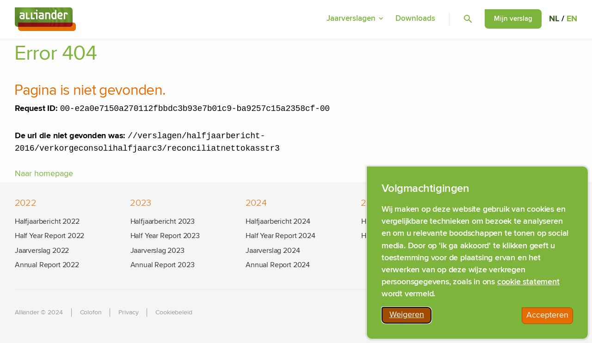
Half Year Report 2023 (165, 235)
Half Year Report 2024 (280, 235)
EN (572, 19)
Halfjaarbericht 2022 (47, 221)
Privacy (128, 312)
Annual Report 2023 (162, 265)
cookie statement (528, 283)
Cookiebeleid (173, 312)
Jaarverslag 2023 (157, 250)
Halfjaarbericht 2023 (162, 221)
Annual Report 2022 (47, 265)
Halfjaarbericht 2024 (278, 221)
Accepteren (549, 318)
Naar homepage (44, 177)
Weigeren (410, 318)
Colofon (91, 312)
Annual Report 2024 (278, 265)
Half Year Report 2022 (49, 235)
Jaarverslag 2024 (273, 250)
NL (554, 19)
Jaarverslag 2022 (42, 250)
